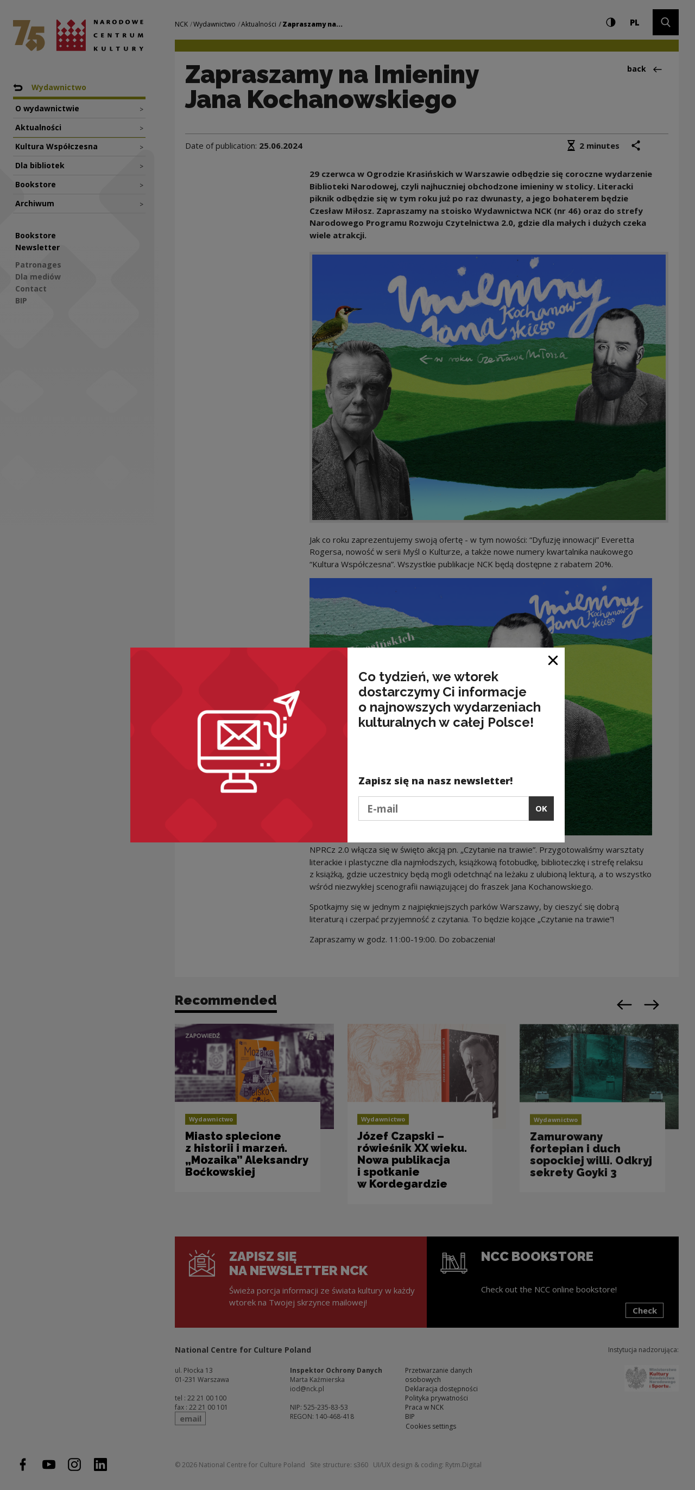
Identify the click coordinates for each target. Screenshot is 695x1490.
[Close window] (553, 660)
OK (541, 808)
